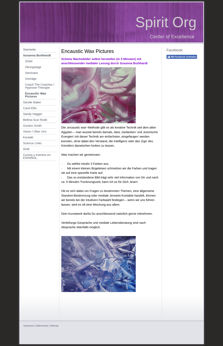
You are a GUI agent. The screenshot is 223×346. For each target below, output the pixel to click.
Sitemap (54, 325)
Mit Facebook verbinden (181, 56)
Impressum (29, 325)
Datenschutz (42, 325)
